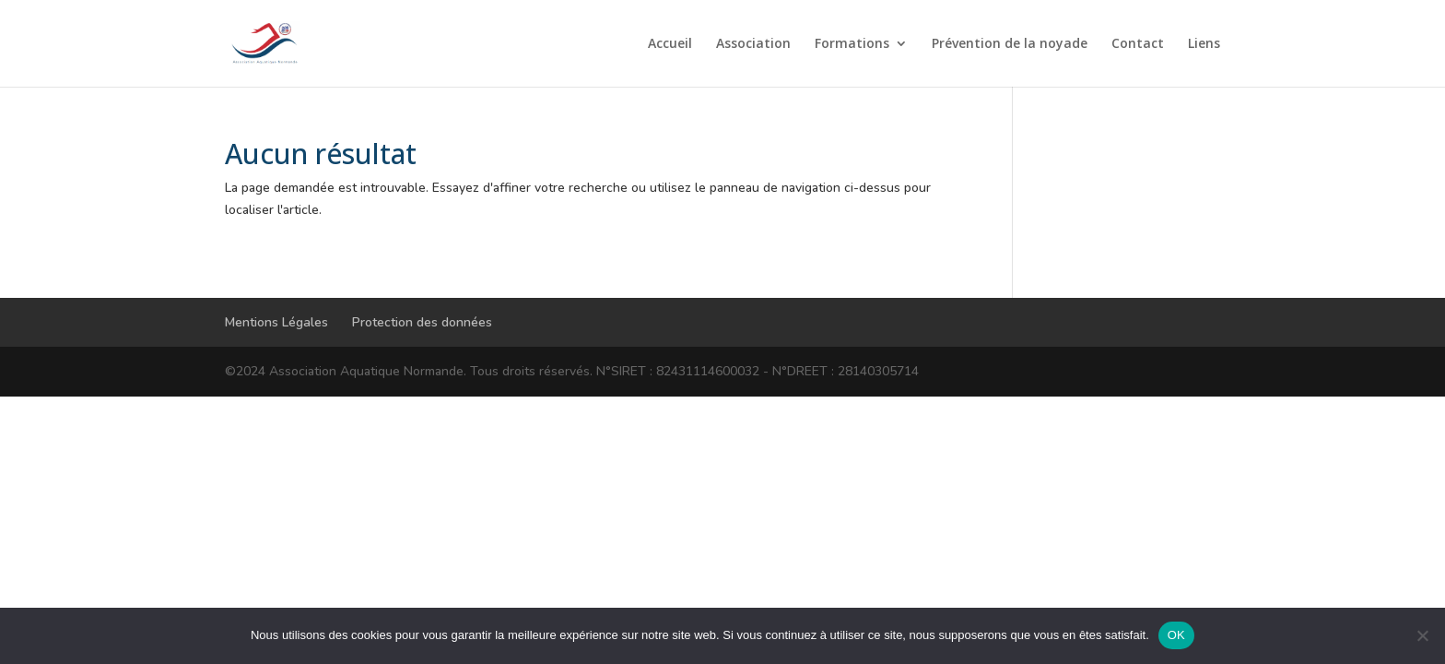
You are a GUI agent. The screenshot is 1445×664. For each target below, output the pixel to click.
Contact (1137, 44)
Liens (1204, 44)
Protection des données (422, 322)
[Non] (1422, 635)
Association (753, 44)
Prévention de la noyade (1009, 44)
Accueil (670, 44)
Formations (852, 44)
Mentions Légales (276, 322)
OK (1176, 635)
